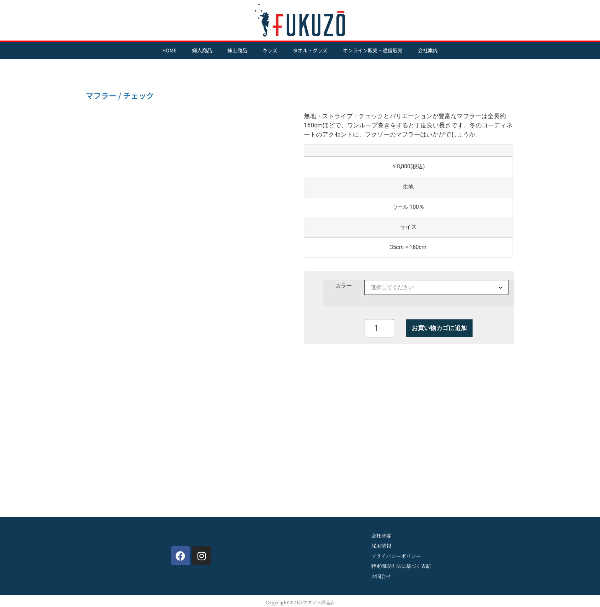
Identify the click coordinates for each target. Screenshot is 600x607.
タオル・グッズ (310, 50)
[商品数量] (379, 328)
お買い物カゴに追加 (439, 328)
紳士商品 (237, 50)
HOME (169, 50)
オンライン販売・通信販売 (373, 50)
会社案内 (428, 50)
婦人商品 (202, 50)
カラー (344, 285)
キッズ (269, 50)
